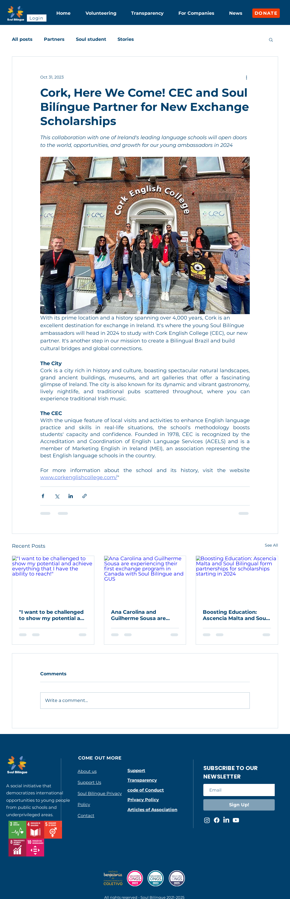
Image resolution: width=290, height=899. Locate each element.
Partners (54, 39)
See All (271, 545)
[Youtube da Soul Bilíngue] (236, 820)
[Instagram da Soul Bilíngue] (207, 820)
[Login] (37, 18)
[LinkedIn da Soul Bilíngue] (226, 820)
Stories (126, 39)
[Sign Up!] (239, 805)
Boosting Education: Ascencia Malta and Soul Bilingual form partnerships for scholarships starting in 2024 (235, 615)
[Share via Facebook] (43, 496)
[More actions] (246, 77)
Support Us (89, 782)
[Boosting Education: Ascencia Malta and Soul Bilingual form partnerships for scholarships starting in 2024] (237, 579)
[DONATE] (266, 13)
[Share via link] (84, 496)
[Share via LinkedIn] (70, 496)
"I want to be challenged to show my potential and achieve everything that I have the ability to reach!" (53, 615)
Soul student (91, 39)
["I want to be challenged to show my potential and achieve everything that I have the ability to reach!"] (53, 579)
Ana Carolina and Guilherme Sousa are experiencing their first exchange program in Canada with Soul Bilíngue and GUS (141, 615)
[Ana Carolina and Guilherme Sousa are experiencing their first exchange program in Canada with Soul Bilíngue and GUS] (145, 579)
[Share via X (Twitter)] (56, 496)
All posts (22, 39)
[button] (271, 39)
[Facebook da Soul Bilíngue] (216, 820)
